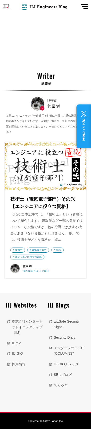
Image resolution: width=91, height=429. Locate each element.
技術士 (18, 250)
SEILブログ (63, 375)
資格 (58, 250)
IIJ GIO (17, 353)
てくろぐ (60, 385)
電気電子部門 (39, 250)
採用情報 (18, 364)
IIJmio (16, 343)
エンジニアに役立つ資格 (28, 257)
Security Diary (65, 337)
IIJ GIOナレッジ (66, 364)
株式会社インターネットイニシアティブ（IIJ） (27, 327)
